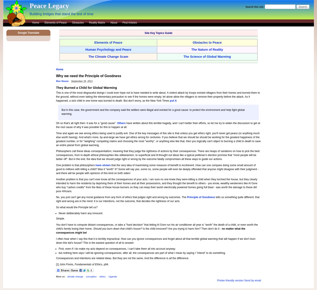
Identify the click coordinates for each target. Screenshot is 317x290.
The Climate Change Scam (108, 56)
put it (173, 100)
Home (35, 22)
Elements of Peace (55, 22)
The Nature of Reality (207, 49)
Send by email (252, 280)
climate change (75, 276)
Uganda (113, 276)
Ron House (62, 81)
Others (121, 123)
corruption (91, 276)
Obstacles (78, 22)
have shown (103, 165)
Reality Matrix (97, 22)
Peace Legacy (49, 6)
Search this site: (255, 7)
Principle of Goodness (201, 197)
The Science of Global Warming (207, 56)
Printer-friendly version (230, 280)
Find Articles (130, 22)
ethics (103, 276)
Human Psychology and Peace (108, 49)
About (113, 22)
